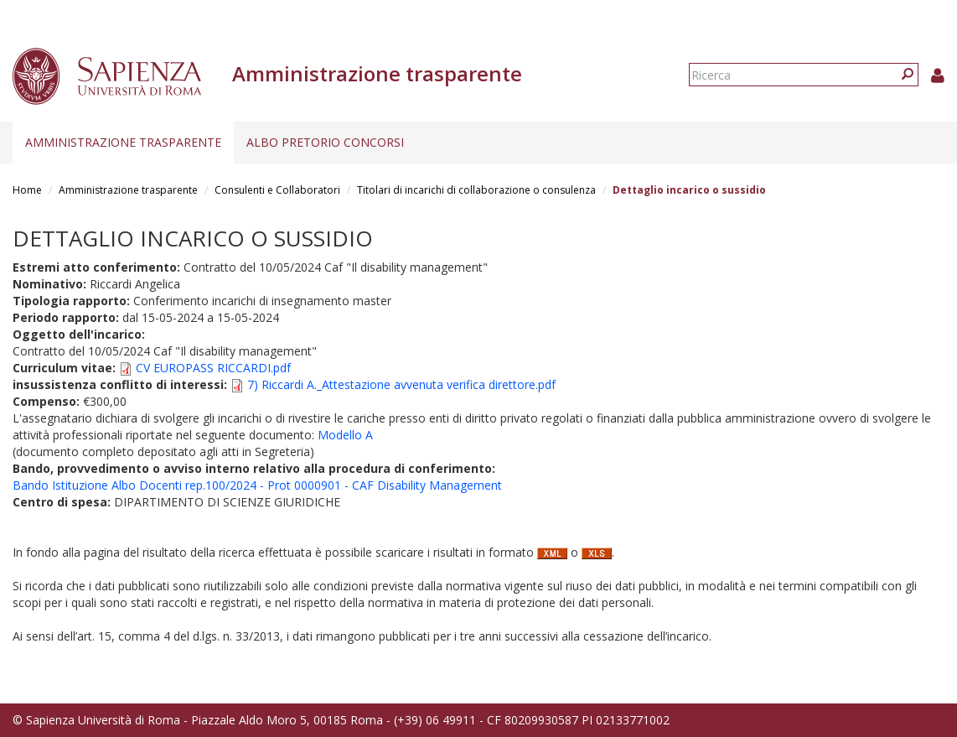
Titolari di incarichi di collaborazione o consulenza (476, 190)
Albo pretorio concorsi (325, 142)
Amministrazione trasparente (123, 142)
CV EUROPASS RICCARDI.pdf (213, 368)
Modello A (345, 435)
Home (27, 190)
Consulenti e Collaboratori (277, 190)
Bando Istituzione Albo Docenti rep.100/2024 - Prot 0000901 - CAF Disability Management (257, 485)
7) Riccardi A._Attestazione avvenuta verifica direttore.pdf (401, 384)
